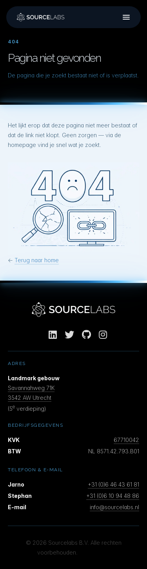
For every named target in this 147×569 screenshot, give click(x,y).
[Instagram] (103, 334)
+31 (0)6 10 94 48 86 (112, 495)
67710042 (126, 440)
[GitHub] (86, 334)
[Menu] (126, 17)
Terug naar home (37, 260)
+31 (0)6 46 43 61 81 (113, 484)
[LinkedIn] (53, 334)
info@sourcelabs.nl (114, 507)
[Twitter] (69, 334)
